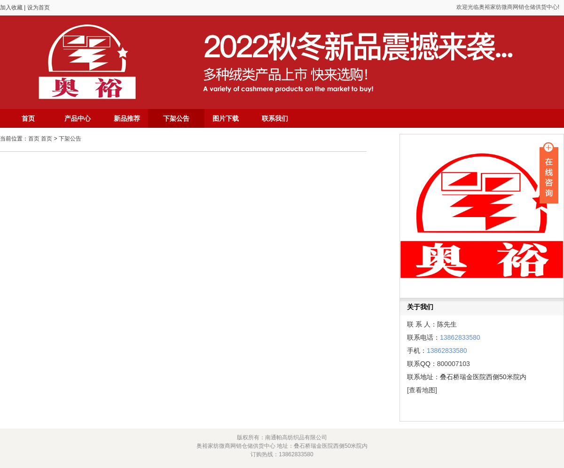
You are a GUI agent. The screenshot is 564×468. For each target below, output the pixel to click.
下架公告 (176, 118)
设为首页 (38, 7)
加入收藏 (12, 7)
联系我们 (275, 118)
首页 (28, 118)
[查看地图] (422, 390)
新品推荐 (127, 118)
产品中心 (77, 118)
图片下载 (225, 118)
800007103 (453, 363)
